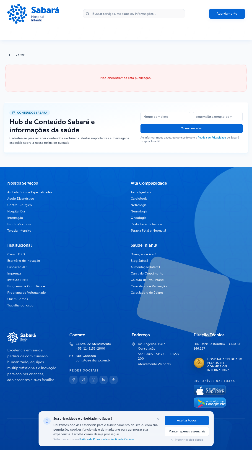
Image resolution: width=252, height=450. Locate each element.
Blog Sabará (139, 261)
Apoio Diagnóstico (20, 199)
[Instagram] (93, 380)
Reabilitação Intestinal (147, 224)
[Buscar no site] (134, 13)
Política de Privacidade (212, 137)
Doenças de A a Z (143, 254)
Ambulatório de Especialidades (29, 192)
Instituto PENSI (18, 280)
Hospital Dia (16, 211)
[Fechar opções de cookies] (158, 419)
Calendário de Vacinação (149, 286)
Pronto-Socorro (19, 224)
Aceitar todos (187, 420)
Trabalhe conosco (20, 305)
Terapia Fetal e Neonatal (148, 231)
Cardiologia (139, 199)
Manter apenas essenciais (187, 431)
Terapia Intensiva (19, 231)
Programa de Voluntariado (26, 293)
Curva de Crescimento (147, 273)
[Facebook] (73, 380)
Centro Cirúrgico (19, 205)
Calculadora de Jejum (147, 293)
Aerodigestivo (141, 192)
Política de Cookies (122, 439)
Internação (15, 218)
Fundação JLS (17, 267)
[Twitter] (83, 380)
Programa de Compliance (26, 286)
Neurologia (139, 211)
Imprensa (14, 273)
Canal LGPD (16, 254)
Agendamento (227, 14)
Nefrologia (138, 205)
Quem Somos (17, 299)
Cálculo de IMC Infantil (147, 280)
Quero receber (192, 128)
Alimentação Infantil (145, 267)
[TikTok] (113, 380)
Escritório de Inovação (23, 261)
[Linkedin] (103, 380)
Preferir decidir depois (186, 439)
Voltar (16, 55)
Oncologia (138, 218)
